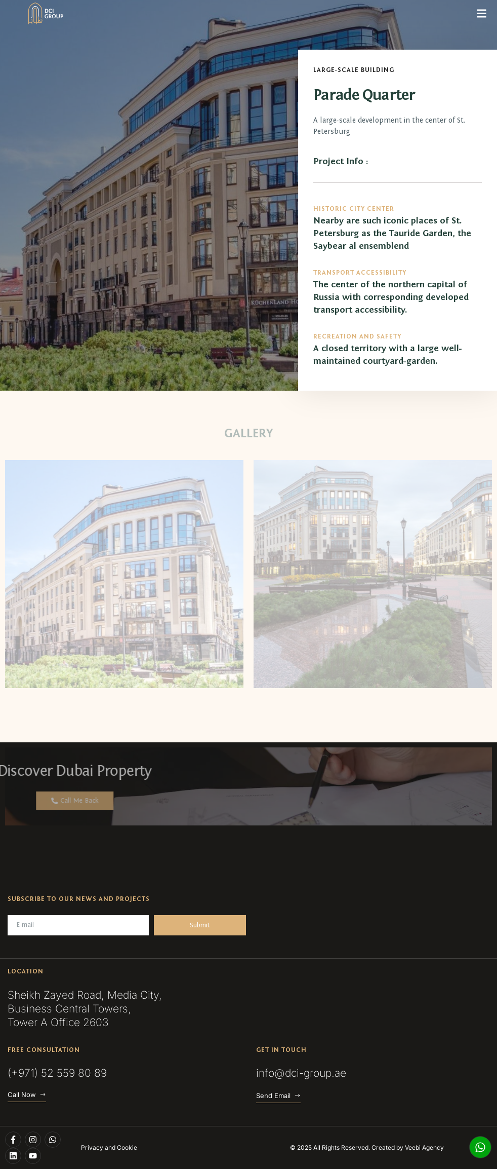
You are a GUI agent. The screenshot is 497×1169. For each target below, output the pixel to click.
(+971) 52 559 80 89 (57, 1073)
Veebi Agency (424, 1147)
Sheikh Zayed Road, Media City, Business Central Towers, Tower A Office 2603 (85, 1009)
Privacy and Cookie (109, 1147)
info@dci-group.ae (301, 1073)
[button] (481, 14)
